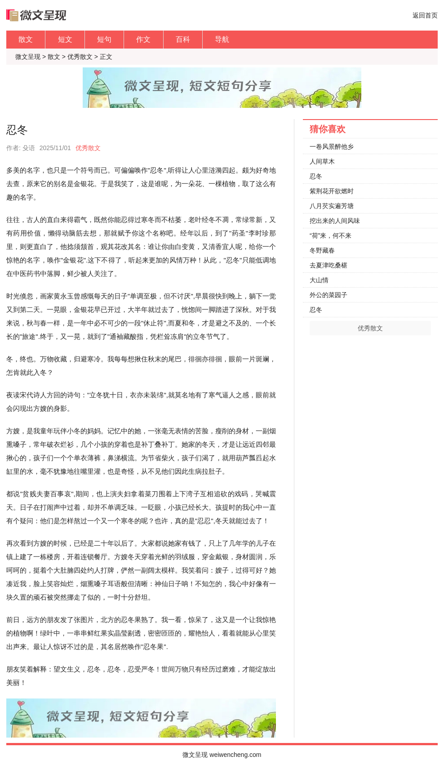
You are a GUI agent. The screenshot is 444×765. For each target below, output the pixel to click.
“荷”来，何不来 (330, 235)
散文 (25, 39)
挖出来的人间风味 (335, 220)
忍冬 (316, 176)
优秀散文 (80, 56)
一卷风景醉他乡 (332, 146)
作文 (143, 39)
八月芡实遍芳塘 (332, 205)
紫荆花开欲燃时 (332, 191)
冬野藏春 (322, 250)
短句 (104, 39)
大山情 (319, 280)
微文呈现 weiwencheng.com (221, 754)
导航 (222, 39)
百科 (183, 39)
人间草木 (322, 161)
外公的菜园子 (328, 294)
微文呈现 (27, 56)
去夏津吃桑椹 (328, 265)
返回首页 (425, 15)
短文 (65, 39)
